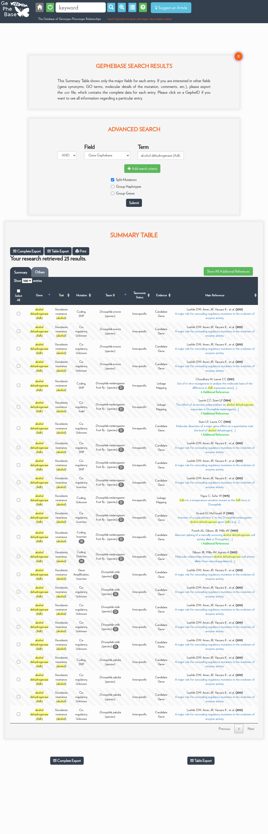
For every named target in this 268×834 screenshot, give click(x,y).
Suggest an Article (171, 7)
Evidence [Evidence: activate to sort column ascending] (161, 295)
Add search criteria (142, 169)
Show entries (28, 280)
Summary (20, 272)
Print (80, 251)
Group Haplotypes (126, 186)
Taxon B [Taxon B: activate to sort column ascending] (110, 295)
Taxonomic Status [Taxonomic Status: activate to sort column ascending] (139, 295)
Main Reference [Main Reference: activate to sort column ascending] (214, 295)
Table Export (58, 251)
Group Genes (123, 193)
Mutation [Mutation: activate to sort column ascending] (81, 295)
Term (143, 147)
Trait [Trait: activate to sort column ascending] (61, 295)
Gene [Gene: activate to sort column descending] (39, 295)
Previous (224, 729)
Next (251, 729)
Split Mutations (124, 180)
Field (89, 147)
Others (40, 272)
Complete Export (27, 251)
